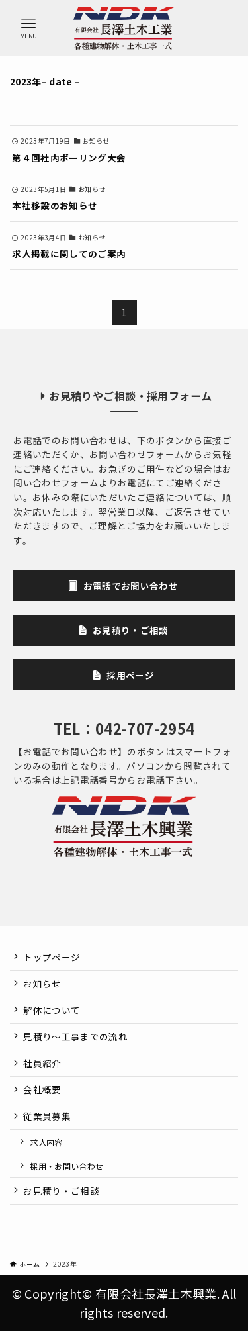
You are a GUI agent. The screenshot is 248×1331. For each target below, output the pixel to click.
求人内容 (46, 1142)
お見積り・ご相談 (61, 1190)
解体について (51, 1010)
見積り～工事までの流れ (75, 1036)
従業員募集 (47, 1116)
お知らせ (42, 983)
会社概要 (42, 1089)
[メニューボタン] (28, 28)
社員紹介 (42, 1063)
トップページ (51, 957)
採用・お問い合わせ (66, 1165)
